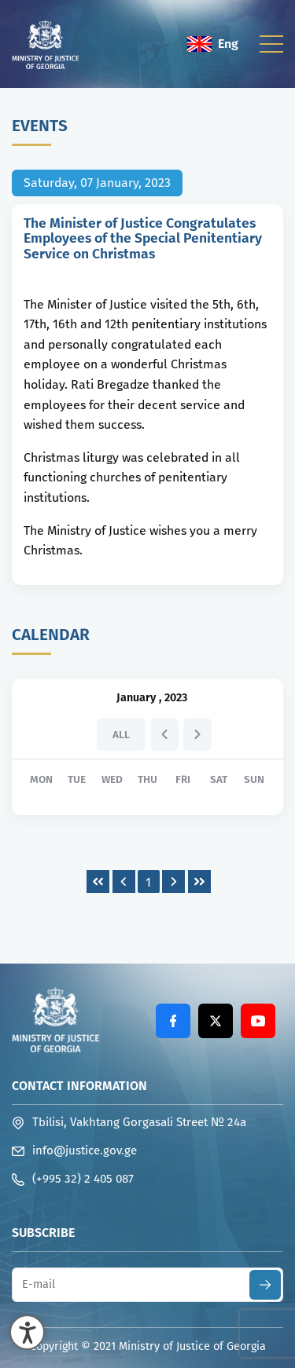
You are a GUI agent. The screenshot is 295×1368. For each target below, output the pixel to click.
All (121, 734)
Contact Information (79, 1085)
